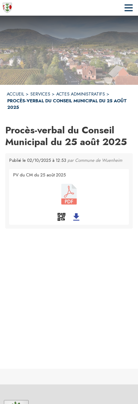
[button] (61, 217)
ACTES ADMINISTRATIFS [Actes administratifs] (80, 94)
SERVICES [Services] (40, 94)
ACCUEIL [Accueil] (15, 94)
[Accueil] (7, 8)
